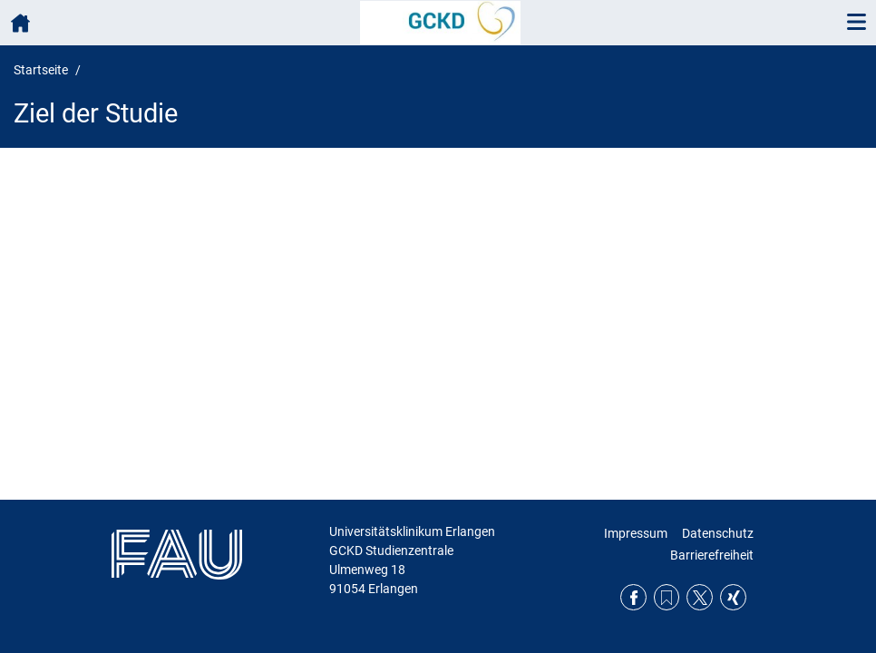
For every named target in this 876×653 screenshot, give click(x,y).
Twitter (699, 597)
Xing (733, 597)
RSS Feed (667, 597)
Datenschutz (718, 533)
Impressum (635, 533)
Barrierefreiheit (712, 555)
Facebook (633, 597)
